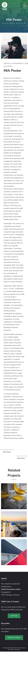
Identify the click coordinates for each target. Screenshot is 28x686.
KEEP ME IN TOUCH (14, 637)
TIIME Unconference (20, 648)
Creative (7, 63)
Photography (17, 63)
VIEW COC (14, 616)
